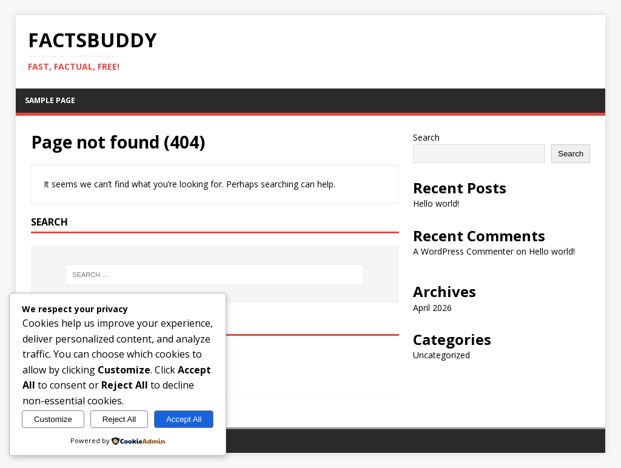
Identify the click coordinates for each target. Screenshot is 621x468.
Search (426, 137)
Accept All (184, 419)
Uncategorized (441, 355)
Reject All (119, 419)
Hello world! (436, 203)
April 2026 (432, 307)
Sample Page (50, 100)
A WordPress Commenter (463, 251)
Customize (53, 419)
